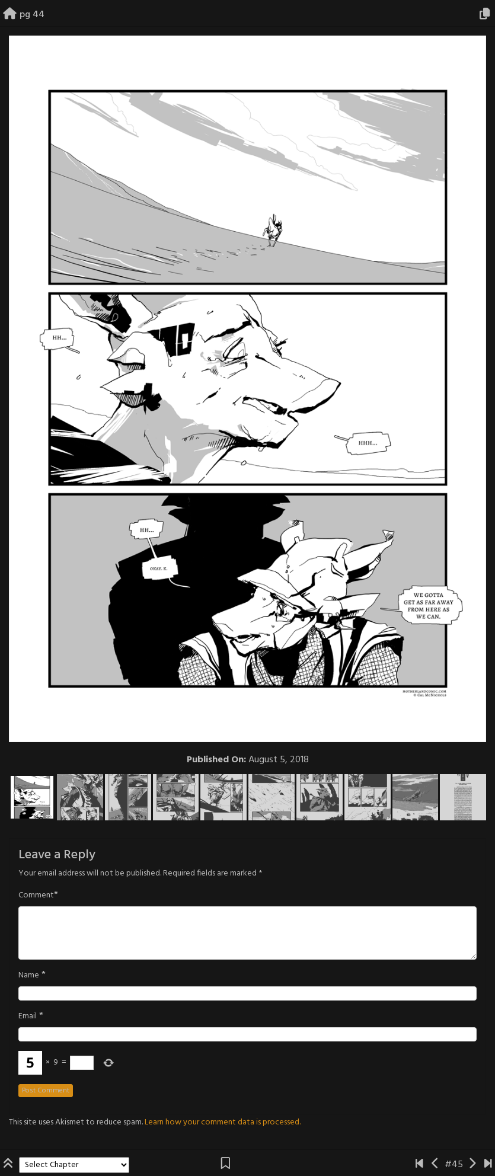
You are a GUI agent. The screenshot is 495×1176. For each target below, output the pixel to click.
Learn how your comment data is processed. (223, 1122)
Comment (36, 896)
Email (27, 1016)
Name (28, 976)
